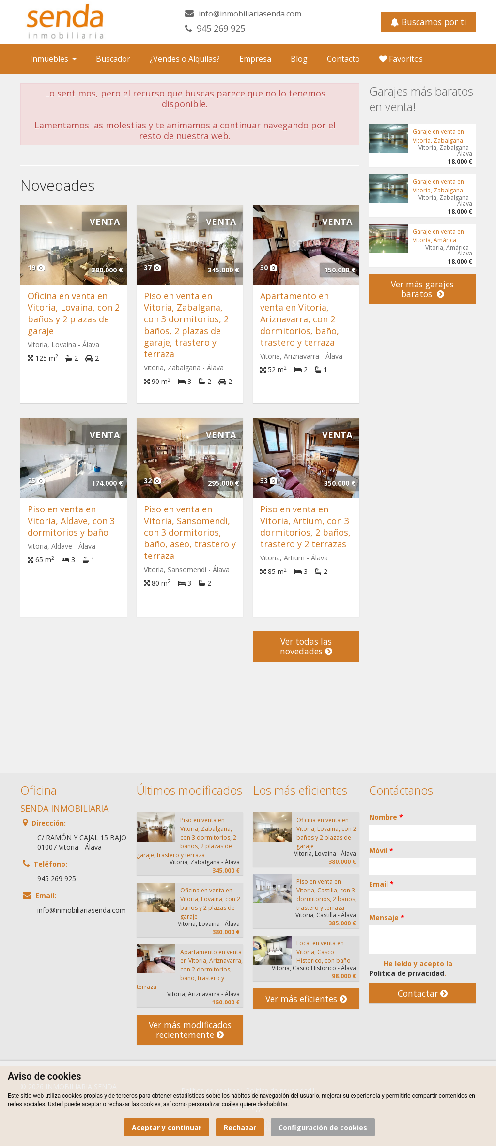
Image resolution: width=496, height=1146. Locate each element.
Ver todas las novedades (306, 646)
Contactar (423, 993)
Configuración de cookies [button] (323, 1127)
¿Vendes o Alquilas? (185, 58)
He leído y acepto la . (410, 968)
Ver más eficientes (306, 998)
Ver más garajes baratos (422, 289)
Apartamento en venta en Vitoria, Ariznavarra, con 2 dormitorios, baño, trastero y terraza (299, 319)
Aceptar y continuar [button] (167, 1127)
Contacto (343, 58)
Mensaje (386, 917)
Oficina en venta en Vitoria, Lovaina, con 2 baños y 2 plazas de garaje (74, 313)
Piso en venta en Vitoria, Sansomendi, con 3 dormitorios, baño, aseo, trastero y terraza (190, 532)
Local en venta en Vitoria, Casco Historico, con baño (323, 952)
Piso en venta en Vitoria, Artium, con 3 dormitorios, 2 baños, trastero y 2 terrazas (305, 526)
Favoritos (401, 58)
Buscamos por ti (428, 22)
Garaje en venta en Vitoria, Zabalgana (438, 135)
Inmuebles (53, 58)
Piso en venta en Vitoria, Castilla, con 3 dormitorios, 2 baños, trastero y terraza (326, 894)
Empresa (255, 58)
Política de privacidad (406, 973)
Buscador (113, 58)
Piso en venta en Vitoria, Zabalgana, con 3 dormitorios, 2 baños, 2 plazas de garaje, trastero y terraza (186, 325)
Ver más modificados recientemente (190, 1029)
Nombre (386, 817)
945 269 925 (221, 28)
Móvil (381, 850)
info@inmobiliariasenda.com (250, 13)
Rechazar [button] (240, 1127)
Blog (299, 58)
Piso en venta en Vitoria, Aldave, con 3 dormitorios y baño (71, 520)
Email (381, 884)
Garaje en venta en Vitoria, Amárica (438, 235)
